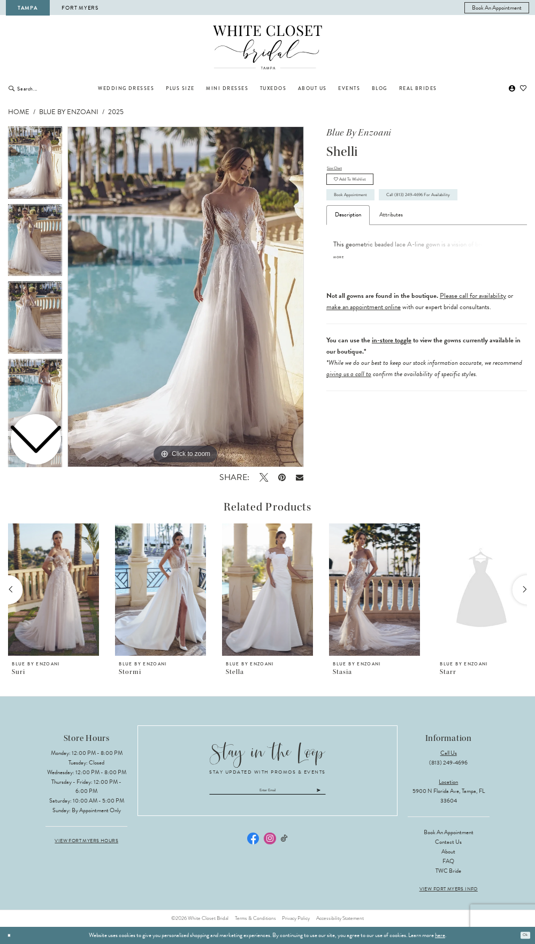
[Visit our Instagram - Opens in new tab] (270, 844)
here (440, 935)
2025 (116, 112)
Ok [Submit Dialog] (522, 935)
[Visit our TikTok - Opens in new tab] (284, 844)
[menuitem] (497, 7)
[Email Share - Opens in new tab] (300, 477)
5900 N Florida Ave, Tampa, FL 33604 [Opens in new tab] (448, 795)
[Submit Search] (11, 88)
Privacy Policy (296, 918)
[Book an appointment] (497, 7)
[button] (512, 88)
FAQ (448, 861)
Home (18, 112)
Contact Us (448, 841)
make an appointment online (363, 351)
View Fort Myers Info (448, 889)
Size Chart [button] (339, 169)
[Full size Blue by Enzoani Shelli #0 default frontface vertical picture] (185, 297)
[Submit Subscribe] (349, 792)
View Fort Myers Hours (86, 840)
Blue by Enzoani (68, 112)
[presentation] (53, 589)
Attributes (391, 258)
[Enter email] (267, 792)
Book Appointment (362, 211)
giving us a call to (348, 418)
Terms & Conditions (255, 918)
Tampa (28, 8)
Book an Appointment (448, 832)
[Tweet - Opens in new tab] (263, 477)
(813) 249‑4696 (448, 762)
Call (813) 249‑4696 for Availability (386, 235)
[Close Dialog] (11, 935)
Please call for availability (473, 339)
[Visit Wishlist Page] (524, 88)
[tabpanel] (185, 297)
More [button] (341, 301)
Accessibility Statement (340, 918)
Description (348, 258)
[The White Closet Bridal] (267, 47)
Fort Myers (80, 8)
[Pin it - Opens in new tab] (282, 477)
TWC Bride (448, 870)
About (448, 851)
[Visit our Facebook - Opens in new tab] (253, 844)
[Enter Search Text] (52, 88)
